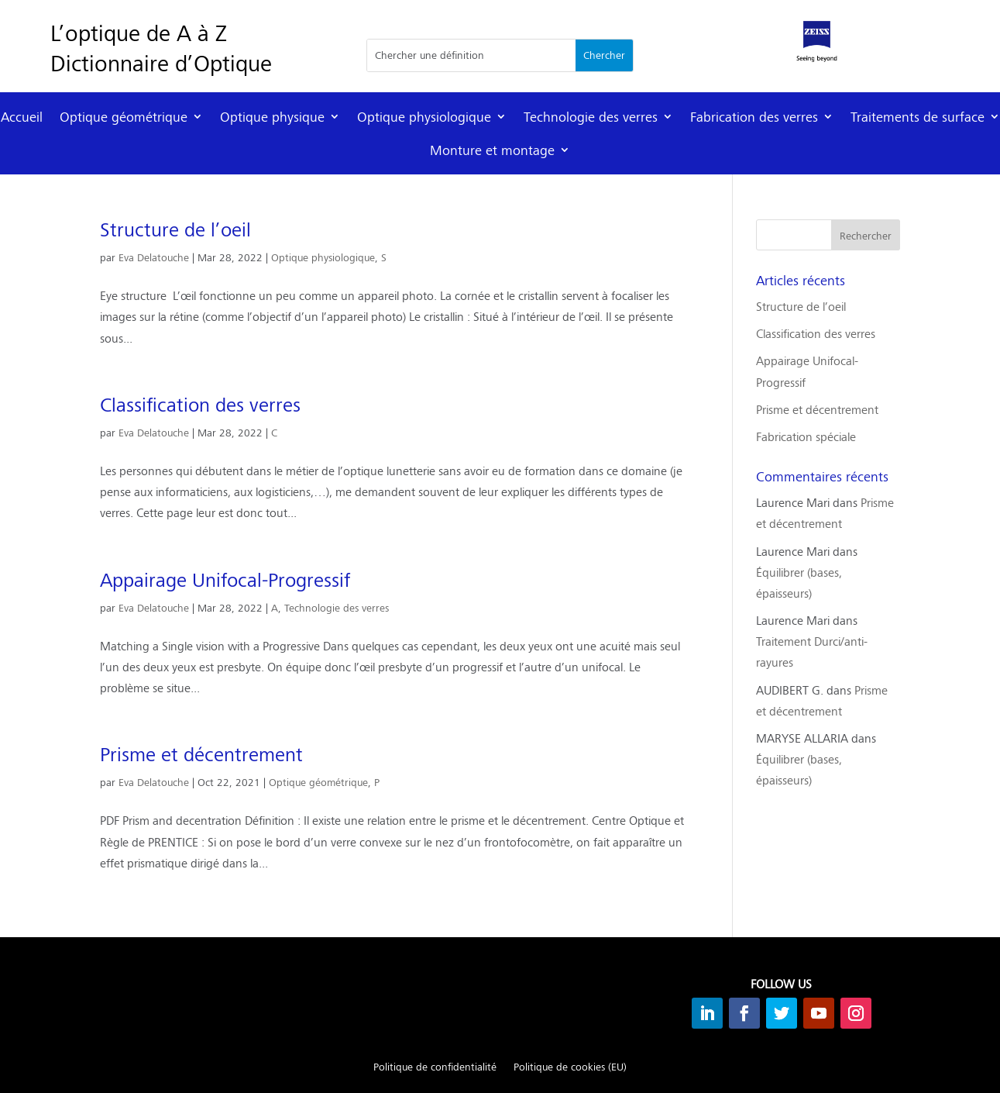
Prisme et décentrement (201, 754)
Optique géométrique (123, 116)
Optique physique (272, 116)
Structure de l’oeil (175, 229)
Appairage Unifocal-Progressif (225, 580)
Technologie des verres (591, 116)
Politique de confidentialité (435, 1067)
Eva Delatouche (154, 257)
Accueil (22, 116)
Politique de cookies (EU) (570, 1067)
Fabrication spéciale (806, 436)
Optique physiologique (424, 116)
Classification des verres (200, 404)
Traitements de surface (918, 116)
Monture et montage (492, 150)
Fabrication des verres (754, 116)
